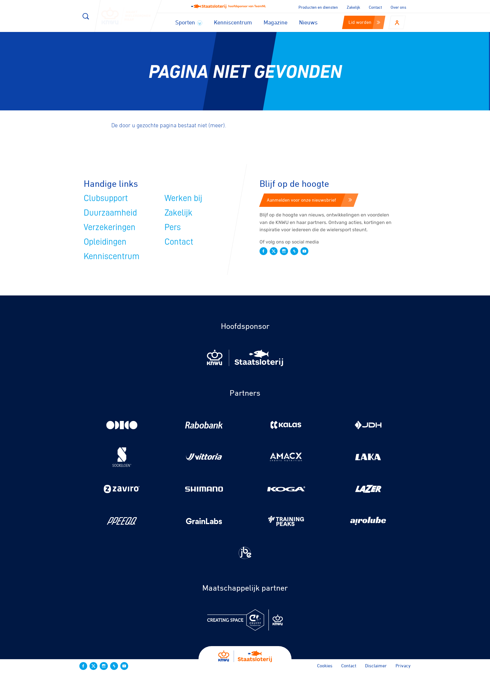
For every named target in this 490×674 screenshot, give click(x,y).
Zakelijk (353, 7)
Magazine (275, 22)
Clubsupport (106, 198)
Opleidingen (105, 241)
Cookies (324, 665)
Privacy (403, 665)
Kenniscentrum (233, 22)
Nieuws (308, 22)
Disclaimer (376, 665)
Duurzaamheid (110, 212)
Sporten (188, 22)
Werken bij (183, 198)
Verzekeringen (109, 227)
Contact (375, 7)
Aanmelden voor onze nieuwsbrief (309, 199)
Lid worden (364, 22)
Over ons (398, 7)
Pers (172, 227)
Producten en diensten (318, 7)
